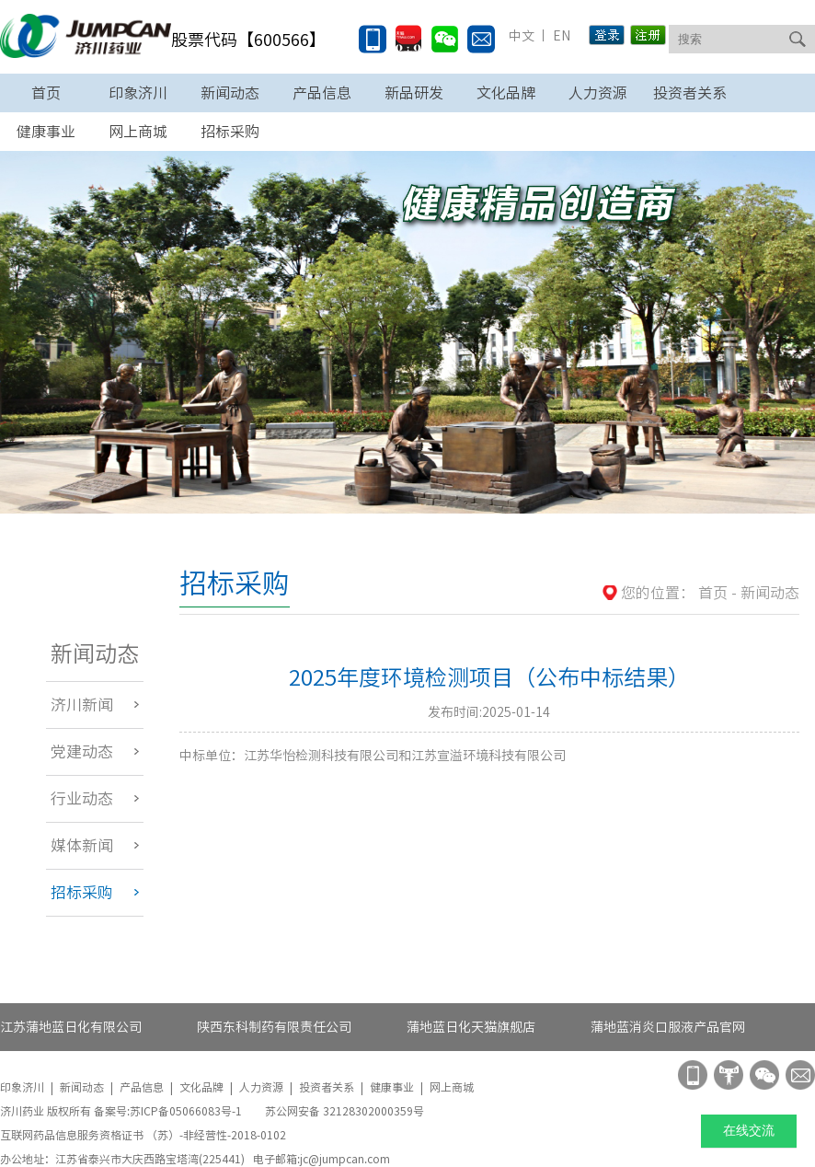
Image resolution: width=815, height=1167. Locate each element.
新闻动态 (230, 93)
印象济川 (138, 93)
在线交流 (749, 1131)
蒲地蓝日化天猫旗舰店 (471, 1027)
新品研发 (414, 93)
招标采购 (82, 892)
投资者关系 (690, 93)
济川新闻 (82, 704)
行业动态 (82, 798)
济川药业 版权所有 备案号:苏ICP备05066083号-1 (122, 1110)
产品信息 (322, 93)
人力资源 (597, 93)
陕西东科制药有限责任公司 (274, 1027)
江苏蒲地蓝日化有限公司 (71, 1027)
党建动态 (82, 751)
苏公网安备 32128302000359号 (344, 1110)
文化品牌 (505, 93)
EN (560, 35)
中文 (521, 35)
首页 (46, 93)
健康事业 (392, 1086)
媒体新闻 (82, 845)
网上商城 (452, 1086)
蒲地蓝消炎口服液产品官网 (668, 1027)
